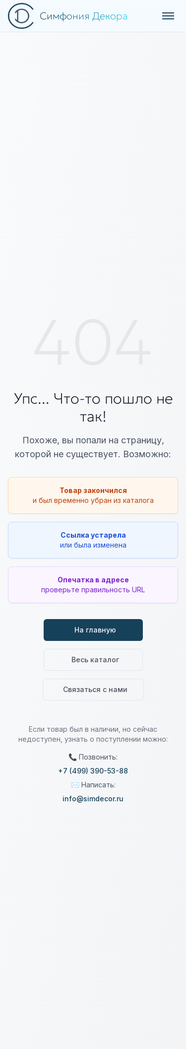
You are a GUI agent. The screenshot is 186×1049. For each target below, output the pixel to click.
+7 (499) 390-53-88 (93, 771)
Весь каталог (95, 659)
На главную (95, 630)
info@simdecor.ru (93, 798)
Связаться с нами (95, 689)
